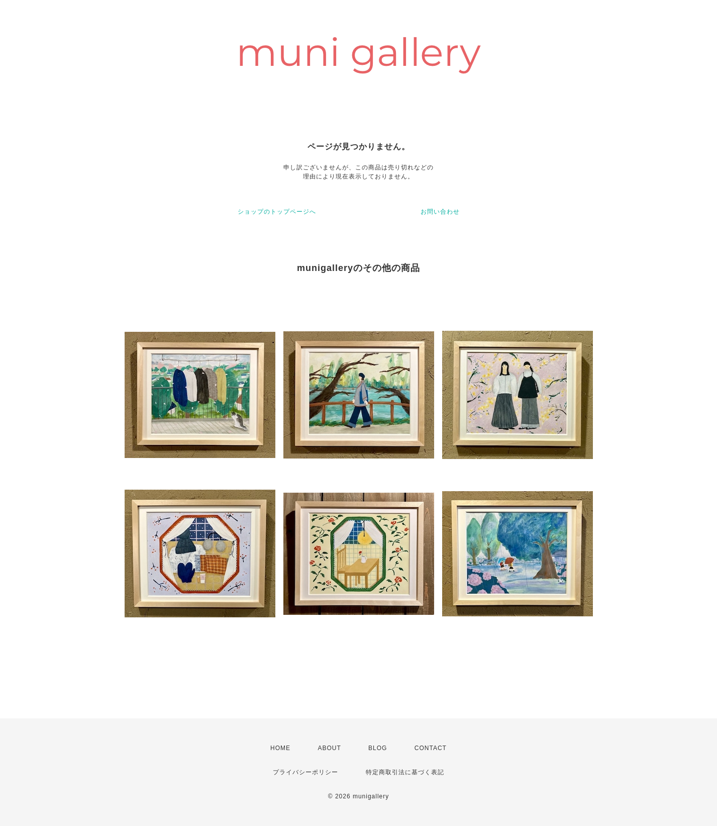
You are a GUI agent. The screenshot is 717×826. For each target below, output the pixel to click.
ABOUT (329, 748)
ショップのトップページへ (277, 211)
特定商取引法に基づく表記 (405, 772)
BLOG (377, 748)
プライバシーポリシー (305, 772)
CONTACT (431, 748)
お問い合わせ (440, 211)
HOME (280, 748)
